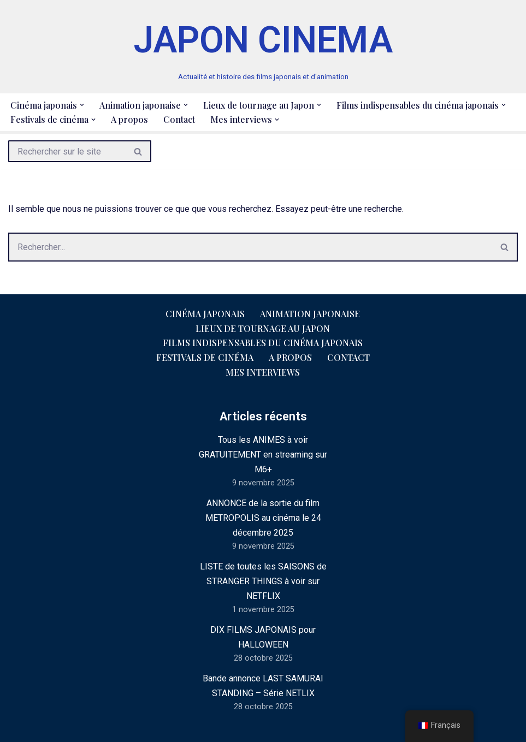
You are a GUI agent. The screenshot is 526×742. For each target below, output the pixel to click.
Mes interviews (263, 372)
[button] (82, 105)
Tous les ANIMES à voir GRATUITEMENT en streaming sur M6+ (263, 454)
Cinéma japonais (205, 313)
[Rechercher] (67, 151)
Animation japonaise (310, 313)
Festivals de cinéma (204, 357)
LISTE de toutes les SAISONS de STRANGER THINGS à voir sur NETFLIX (263, 581)
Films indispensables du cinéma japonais (263, 342)
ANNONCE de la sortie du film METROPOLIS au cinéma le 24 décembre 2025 (263, 518)
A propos (129, 119)
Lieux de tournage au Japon (263, 328)
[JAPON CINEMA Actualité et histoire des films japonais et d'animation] (263, 47)
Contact (179, 119)
